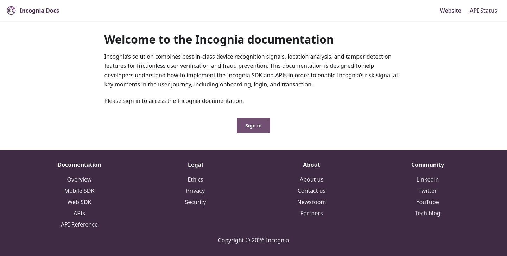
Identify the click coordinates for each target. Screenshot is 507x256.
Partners (311, 213)
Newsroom (311, 202)
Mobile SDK (79, 191)
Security (195, 202)
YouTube (427, 202)
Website (450, 10)
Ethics (195, 179)
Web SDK (79, 202)
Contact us (312, 191)
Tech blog (427, 213)
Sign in (253, 125)
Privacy (195, 191)
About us (311, 179)
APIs (79, 213)
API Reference (79, 224)
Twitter (427, 191)
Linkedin (428, 179)
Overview (79, 179)
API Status (483, 10)
